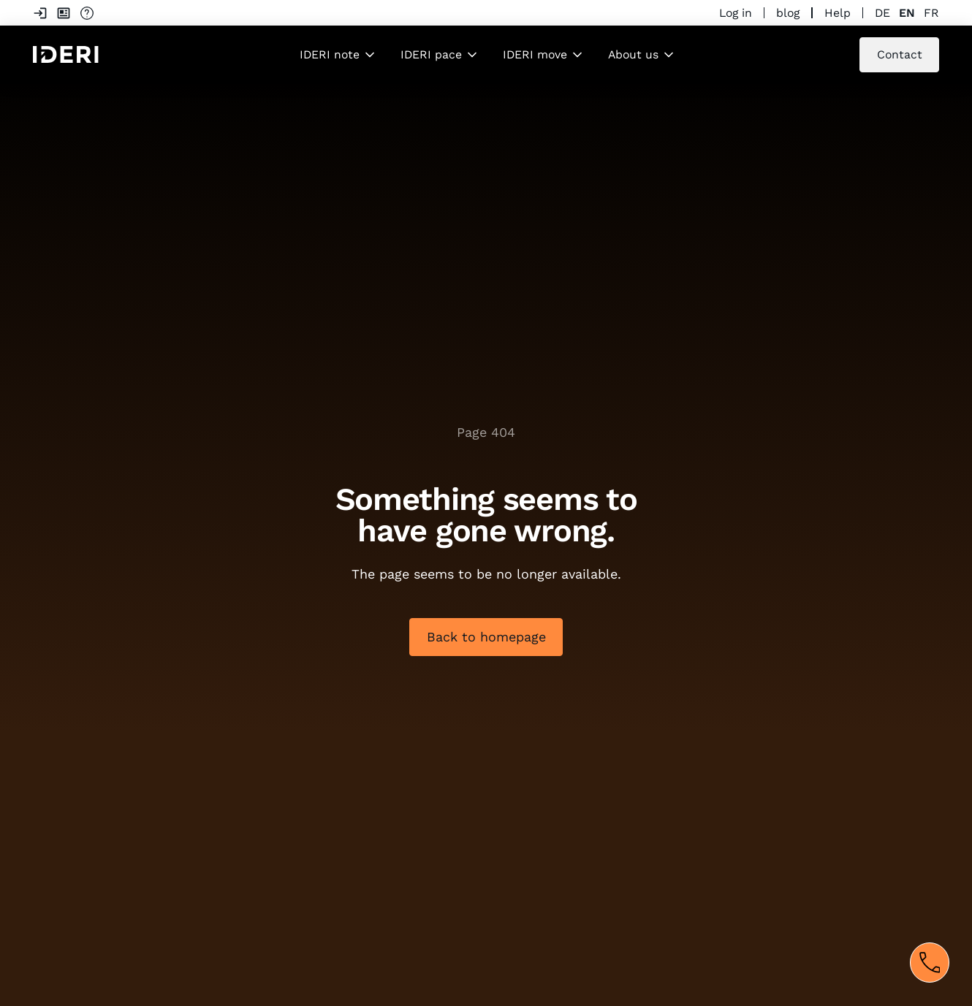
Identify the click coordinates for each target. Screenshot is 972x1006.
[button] (338, 54)
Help (837, 13)
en (907, 13)
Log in (735, 13)
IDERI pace (431, 54)
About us (633, 54)
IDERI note (330, 54)
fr (931, 13)
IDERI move (535, 54)
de (882, 13)
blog (788, 13)
